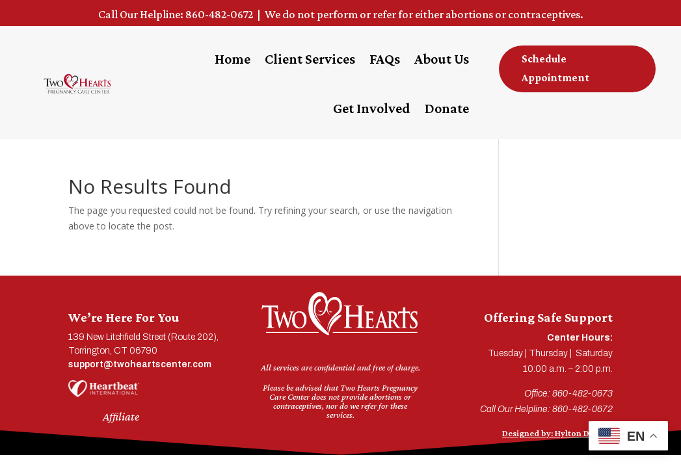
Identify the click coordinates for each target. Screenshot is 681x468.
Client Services (310, 59)
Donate (447, 108)
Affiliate (121, 416)
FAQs (384, 59)
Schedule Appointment (555, 68)
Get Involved (371, 108)
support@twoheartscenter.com (139, 364)
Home (232, 59)
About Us (441, 59)
